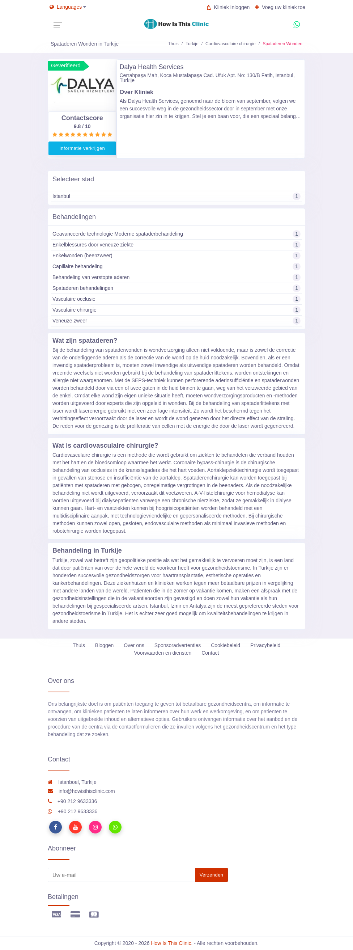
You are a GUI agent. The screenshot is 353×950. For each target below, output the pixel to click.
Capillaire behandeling (176, 266)
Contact (210, 653)
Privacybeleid (265, 645)
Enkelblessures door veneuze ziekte (176, 245)
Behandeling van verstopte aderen (176, 277)
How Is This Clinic (171, 943)
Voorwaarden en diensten (163, 653)
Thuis (173, 43)
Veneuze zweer (176, 321)
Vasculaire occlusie (176, 299)
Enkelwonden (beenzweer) (176, 255)
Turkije (192, 43)
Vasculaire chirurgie (176, 310)
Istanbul (176, 196)
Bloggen (104, 645)
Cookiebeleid (225, 645)
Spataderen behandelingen (176, 288)
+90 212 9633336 (72, 801)
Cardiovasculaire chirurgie (230, 43)
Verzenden (212, 875)
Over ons (134, 645)
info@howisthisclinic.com (81, 791)
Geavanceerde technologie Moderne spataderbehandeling (176, 234)
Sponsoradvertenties (177, 645)
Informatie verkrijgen (82, 148)
